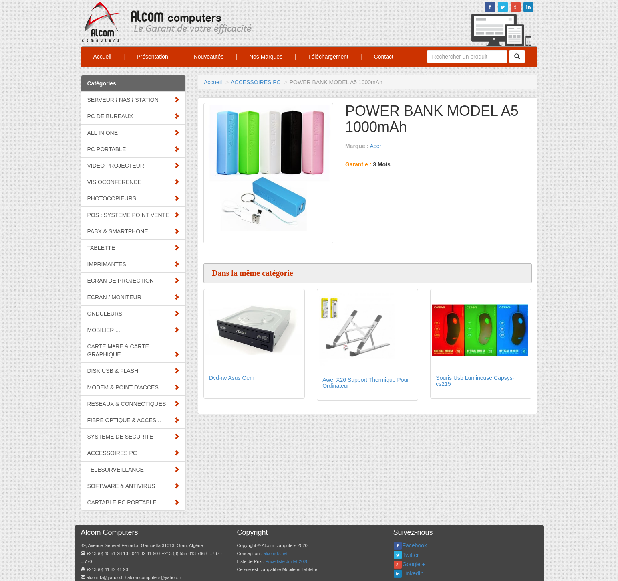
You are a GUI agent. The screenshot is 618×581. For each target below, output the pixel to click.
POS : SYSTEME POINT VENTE (133, 214)
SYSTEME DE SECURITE (133, 436)
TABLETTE (133, 247)
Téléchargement (328, 56)
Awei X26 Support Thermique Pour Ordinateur (365, 383)
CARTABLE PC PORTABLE (133, 502)
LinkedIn (413, 573)
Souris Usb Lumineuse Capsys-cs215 (475, 381)
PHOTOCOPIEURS (133, 198)
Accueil (102, 56)
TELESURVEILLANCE (133, 469)
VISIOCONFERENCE (133, 181)
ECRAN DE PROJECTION (133, 280)
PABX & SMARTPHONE (133, 231)
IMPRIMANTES (133, 264)
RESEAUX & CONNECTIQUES (133, 403)
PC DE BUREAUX (133, 116)
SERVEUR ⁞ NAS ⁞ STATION (133, 99)
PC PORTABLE (133, 149)
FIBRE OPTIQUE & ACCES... (133, 420)
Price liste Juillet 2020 (286, 561)
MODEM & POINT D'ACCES (133, 387)
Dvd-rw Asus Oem (231, 378)
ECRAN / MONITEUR (133, 297)
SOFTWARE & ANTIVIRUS (133, 485)
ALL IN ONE (133, 132)
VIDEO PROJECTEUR (133, 165)
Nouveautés (209, 56)
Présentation (152, 56)
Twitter (411, 555)
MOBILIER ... (133, 329)
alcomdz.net (275, 553)
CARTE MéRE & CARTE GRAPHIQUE (133, 350)
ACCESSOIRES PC (133, 452)
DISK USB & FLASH (133, 370)
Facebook (415, 545)
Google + (414, 564)
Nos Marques (265, 56)
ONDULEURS (133, 313)
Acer (375, 146)
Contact (383, 56)
